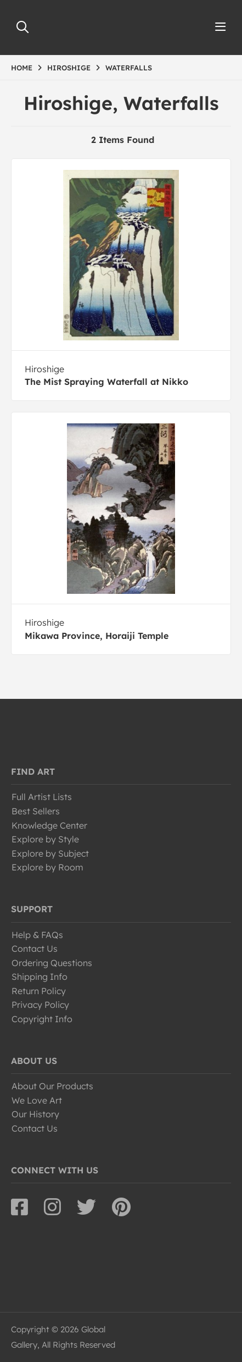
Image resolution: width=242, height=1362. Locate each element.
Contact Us (35, 948)
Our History (35, 1114)
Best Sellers (36, 811)
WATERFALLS (128, 67)
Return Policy (39, 990)
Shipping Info (39, 976)
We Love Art (37, 1100)
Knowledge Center (49, 825)
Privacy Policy (40, 1004)
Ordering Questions (52, 962)
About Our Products (52, 1085)
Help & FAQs (37, 934)
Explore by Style (45, 839)
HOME (21, 67)
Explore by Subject (50, 853)
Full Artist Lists (42, 796)
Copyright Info (42, 1018)
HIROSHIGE (69, 67)
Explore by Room (47, 867)
